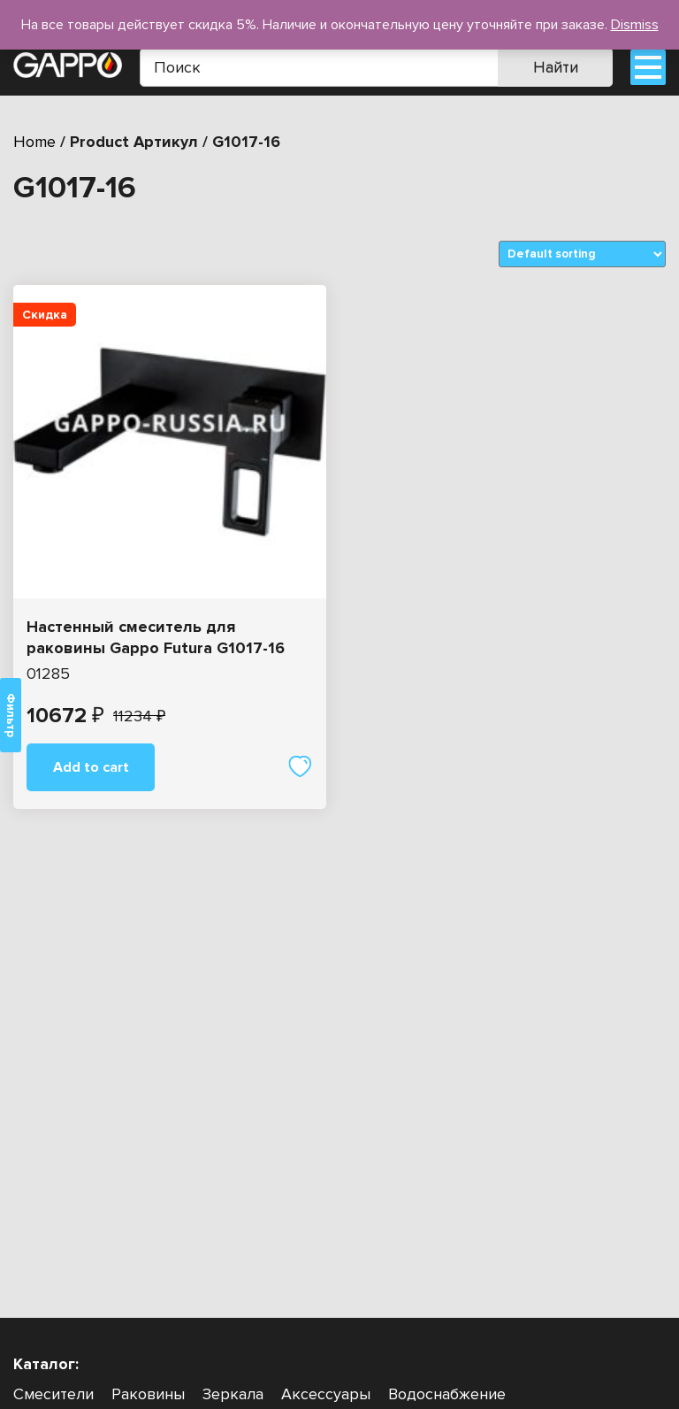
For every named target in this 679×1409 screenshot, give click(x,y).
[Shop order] (582, 254)
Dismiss (635, 25)
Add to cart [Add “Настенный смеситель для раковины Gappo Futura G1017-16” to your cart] (91, 767)
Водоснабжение (447, 1394)
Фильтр (11, 715)
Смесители (53, 1394)
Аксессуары (325, 1394)
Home (34, 141)
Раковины (148, 1394)
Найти (555, 67)
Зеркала (232, 1394)
